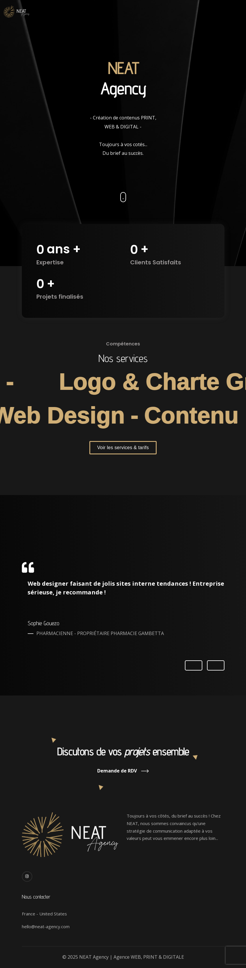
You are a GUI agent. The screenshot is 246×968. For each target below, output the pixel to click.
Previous (193, 666)
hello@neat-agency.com (46, 926)
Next (215, 665)
